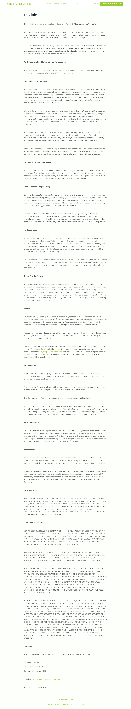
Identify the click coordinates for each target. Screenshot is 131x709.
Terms (50, 704)
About (75, 4)
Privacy (58, 704)
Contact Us (79, 704)
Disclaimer (67, 704)
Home (48, 4)
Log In (95, 4)
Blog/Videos (66, 4)
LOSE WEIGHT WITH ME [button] (111, 4)
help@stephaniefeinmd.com (50, 352)
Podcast (56, 4)
